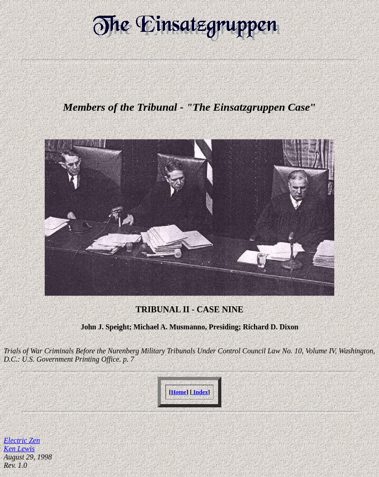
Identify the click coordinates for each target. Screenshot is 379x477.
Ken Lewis (19, 449)
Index (200, 391)
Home (178, 391)
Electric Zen (22, 440)
